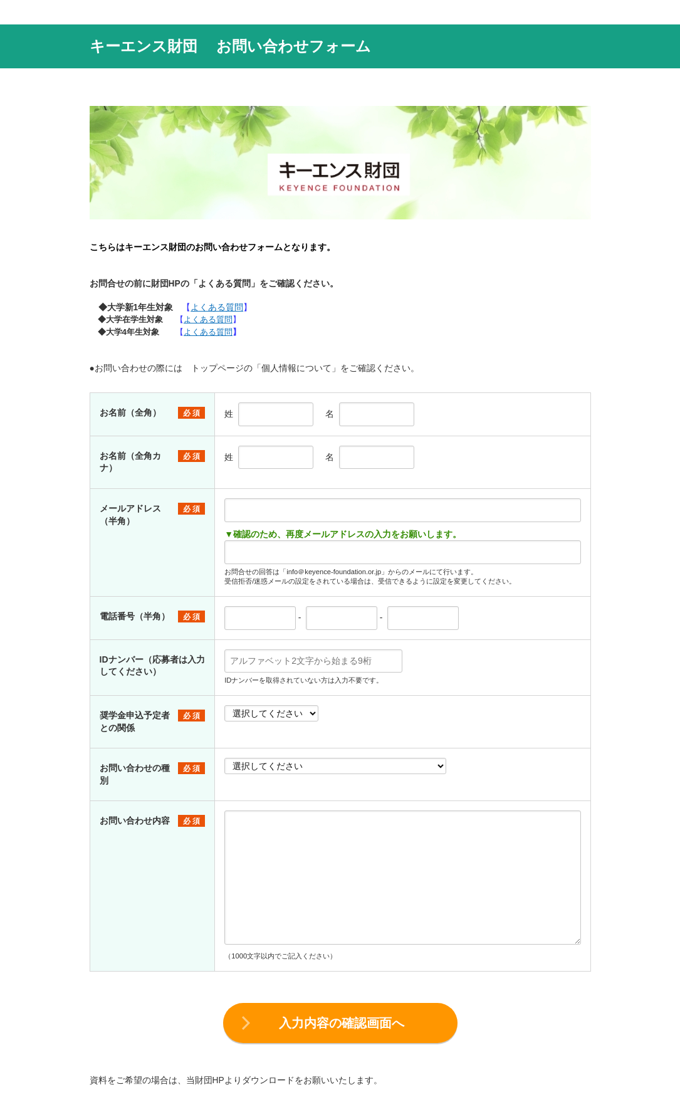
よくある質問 (217, 307)
